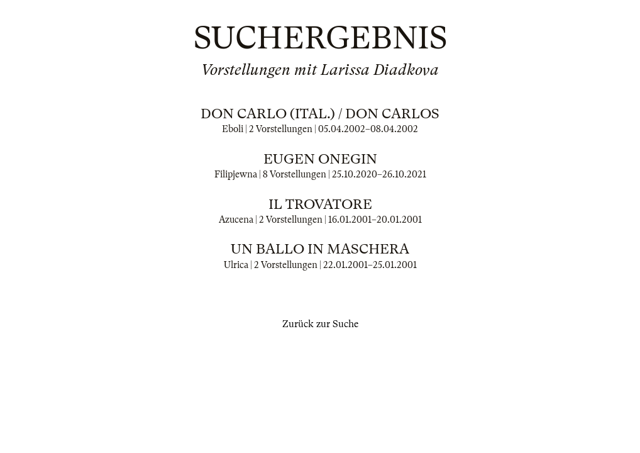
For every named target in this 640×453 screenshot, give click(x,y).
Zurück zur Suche (320, 324)
